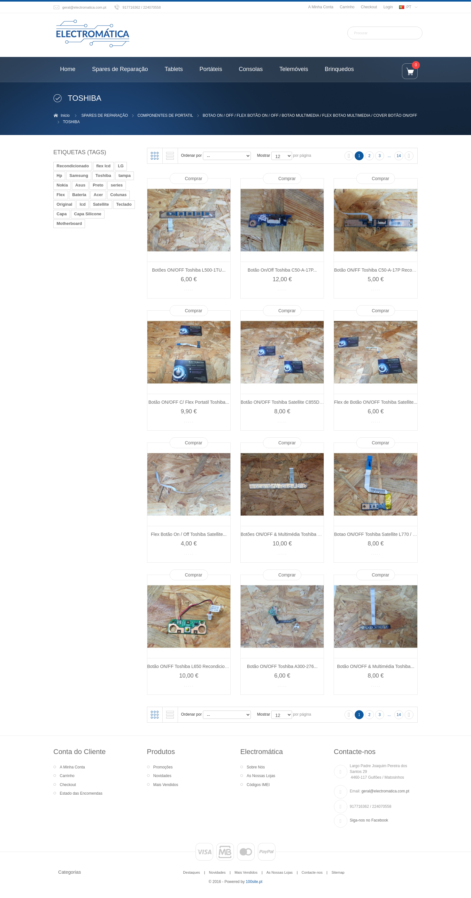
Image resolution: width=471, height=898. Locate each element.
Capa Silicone (87, 213)
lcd (83, 204)
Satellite (101, 204)
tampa (125, 175)
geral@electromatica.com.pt (84, 7)
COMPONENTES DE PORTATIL (165, 115)
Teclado (124, 204)
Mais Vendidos (165, 785)
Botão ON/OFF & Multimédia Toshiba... (375, 666)
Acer (98, 194)
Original (64, 204)
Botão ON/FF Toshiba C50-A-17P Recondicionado (384, 270)
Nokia (62, 185)
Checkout (369, 7)
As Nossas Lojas (261, 776)
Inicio (65, 115)
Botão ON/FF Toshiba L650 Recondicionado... (192, 666)
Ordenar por (191, 155)
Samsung (78, 175)
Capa (62, 213)
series (117, 185)
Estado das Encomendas (81, 793)
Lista (170, 156)
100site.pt (254, 881)
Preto (98, 185)
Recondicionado (73, 165)
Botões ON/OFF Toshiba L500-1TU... (189, 270)
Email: (355, 791)
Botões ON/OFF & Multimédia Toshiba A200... (286, 534)
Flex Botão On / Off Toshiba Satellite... (189, 534)
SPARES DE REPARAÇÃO (104, 115)
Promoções (163, 767)
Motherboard (69, 223)
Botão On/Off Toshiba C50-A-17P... (282, 270)
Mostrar (263, 155)
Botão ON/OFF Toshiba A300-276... (282, 666)
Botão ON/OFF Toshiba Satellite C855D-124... (286, 402)
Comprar (193, 178)
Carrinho (347, 7)
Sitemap (337, 872)
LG (121, 165)
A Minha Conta (320, 7)
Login (388, 7)
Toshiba (103, 175)
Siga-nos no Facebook (369, 820)
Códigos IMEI (258, 785)
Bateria (79, 194)
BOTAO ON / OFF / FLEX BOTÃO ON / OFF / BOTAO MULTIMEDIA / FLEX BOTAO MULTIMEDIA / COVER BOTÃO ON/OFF (310, 115)
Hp (59, 175)
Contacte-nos (312, 872)
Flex (61, 194)
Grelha (154, 156)
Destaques (191, 872)
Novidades (162, 776)
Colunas (118, 194)
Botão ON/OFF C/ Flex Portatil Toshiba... (188, 402)
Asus (80, 185)
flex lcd (103, 165)
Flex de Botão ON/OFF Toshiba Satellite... (375, 402)
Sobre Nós (256, 767)
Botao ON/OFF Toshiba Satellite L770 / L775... (380, 534)
